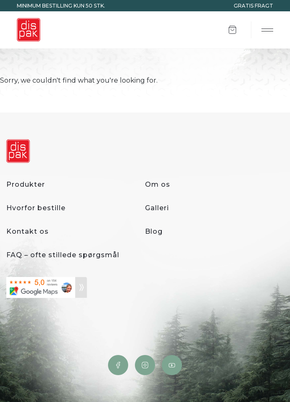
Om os (157, 184)
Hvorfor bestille (36, 208)
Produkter (25, 184)
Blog (154, 231)
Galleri (157, 208)
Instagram (145, 365)
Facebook (118, 365)
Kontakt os (27, 231)
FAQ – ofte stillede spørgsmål (62, 255)
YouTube (172, 365)
